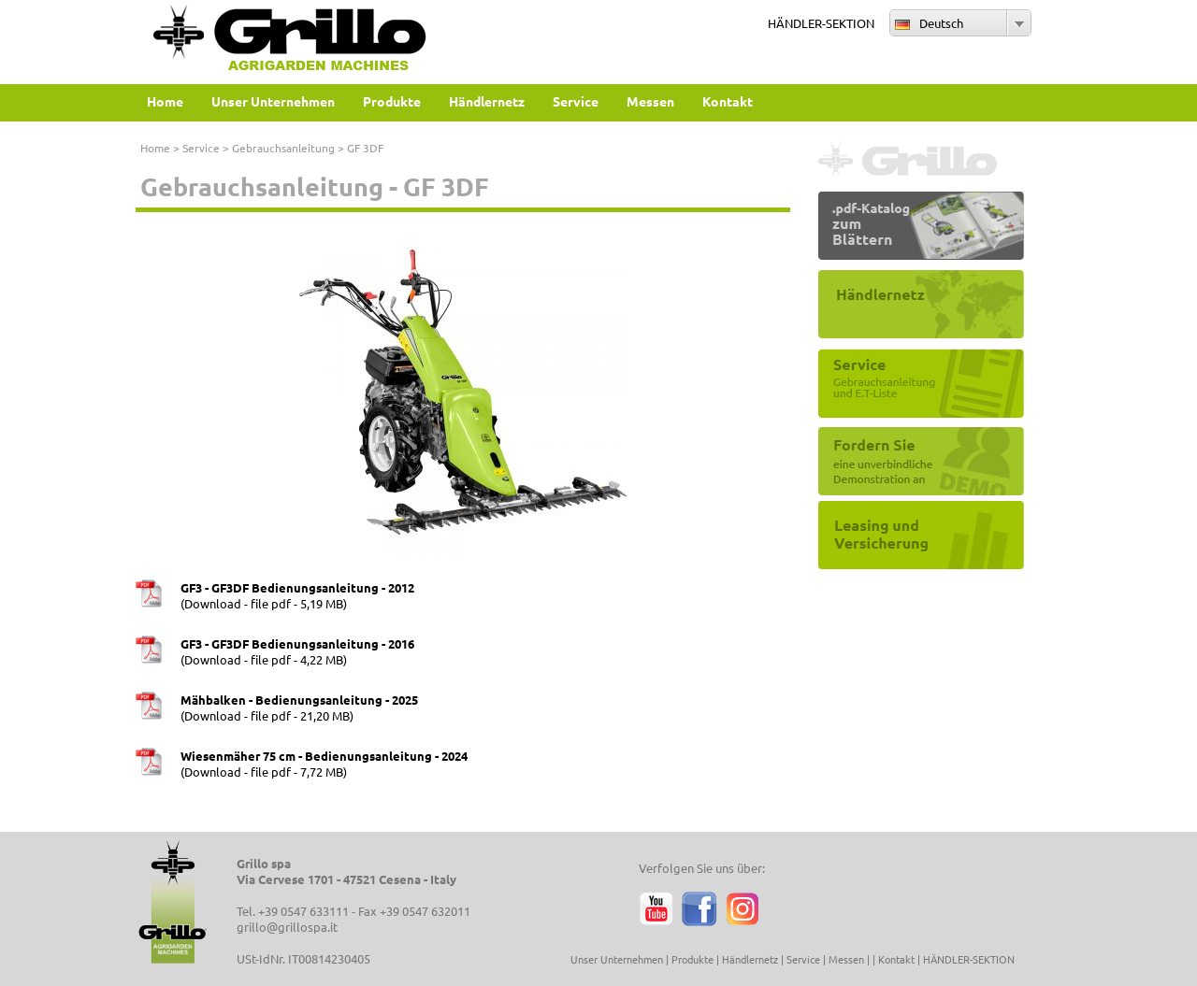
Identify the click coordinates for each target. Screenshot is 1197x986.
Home (155, 147)
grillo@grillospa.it (287, 927)
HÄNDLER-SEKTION (821, 23)
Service (201, 147)
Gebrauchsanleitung (283, 147)
